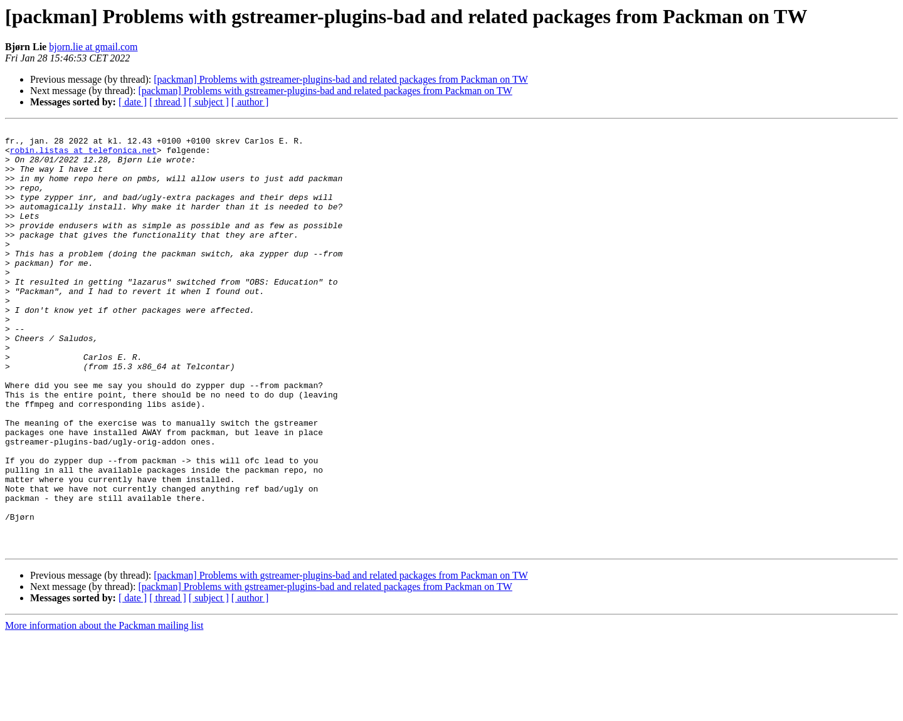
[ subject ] (209, 102)
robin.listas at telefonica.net (83, 155)
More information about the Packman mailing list (104, 710)
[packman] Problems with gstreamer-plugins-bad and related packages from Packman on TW (341, 79)
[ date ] (133, 102)
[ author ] (250, 102)
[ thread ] (167, 102)
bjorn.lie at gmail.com (93, 46)
